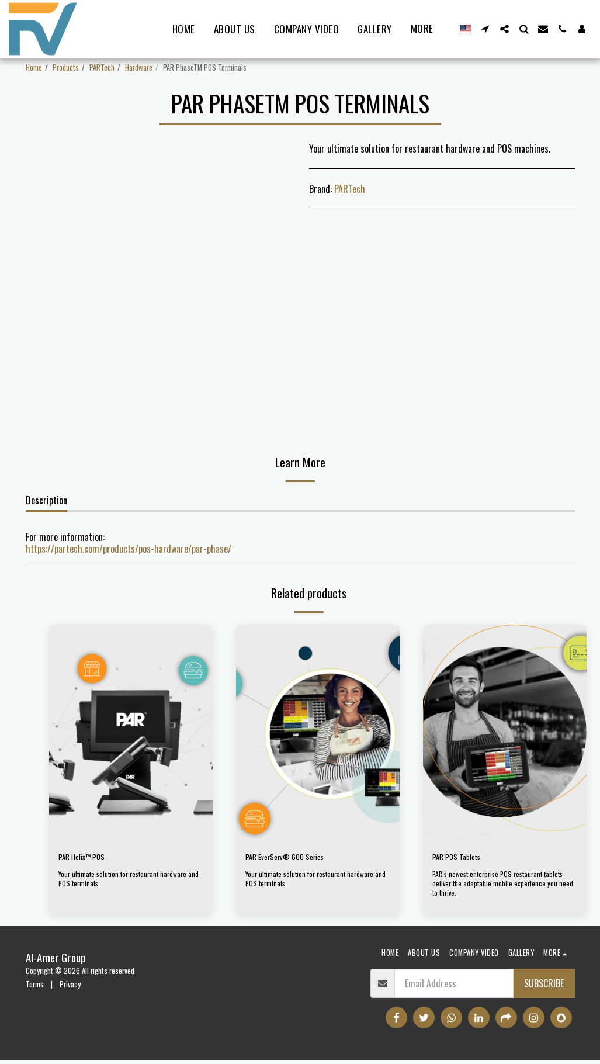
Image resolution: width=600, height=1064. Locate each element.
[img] (131, 734)
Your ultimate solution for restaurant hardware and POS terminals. (125, 882)
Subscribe (544, 987)
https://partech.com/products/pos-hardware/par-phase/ (128, 549)
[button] (485, 29)
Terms (35, 987)
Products (66, 67)
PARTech (102, 67)
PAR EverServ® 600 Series (294, 859)
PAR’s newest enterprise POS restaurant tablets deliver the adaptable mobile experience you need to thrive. (503, 887)
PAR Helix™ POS (87, 859)
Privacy (70, 987)
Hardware (138, 67)
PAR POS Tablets (462, 859)
